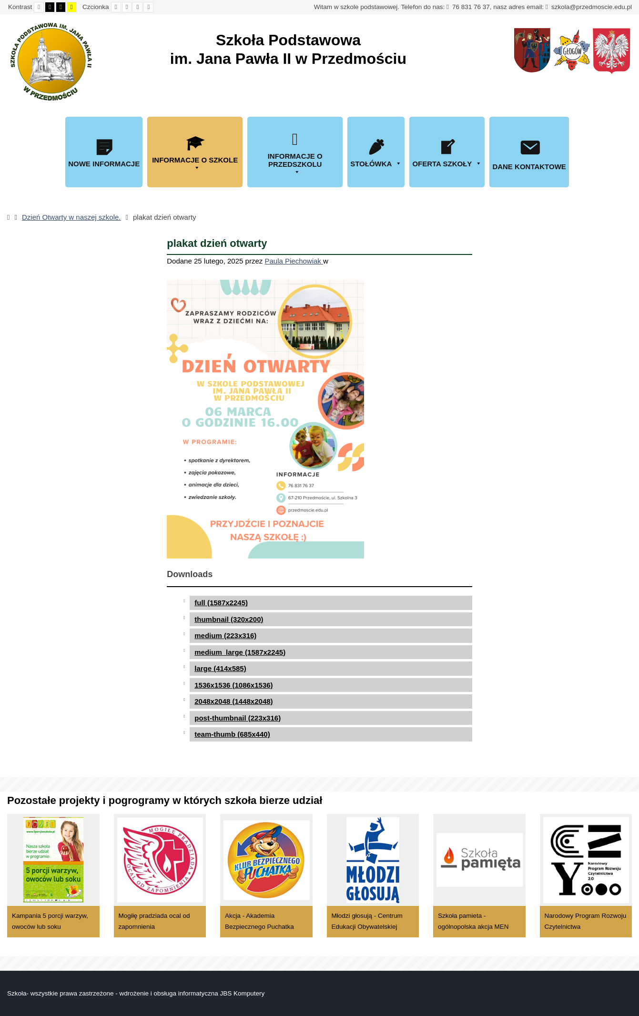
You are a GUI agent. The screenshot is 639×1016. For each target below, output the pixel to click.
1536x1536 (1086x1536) (233, 685)
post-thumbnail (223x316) (237, 718)
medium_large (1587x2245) (239, 652)
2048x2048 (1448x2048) (233, 701)
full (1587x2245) (221, 603)
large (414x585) (220, 668)
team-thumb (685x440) (232, 734)
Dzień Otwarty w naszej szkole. (71, 217)
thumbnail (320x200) (228, 619)
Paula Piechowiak (293, 261)
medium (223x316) (225, 635)
